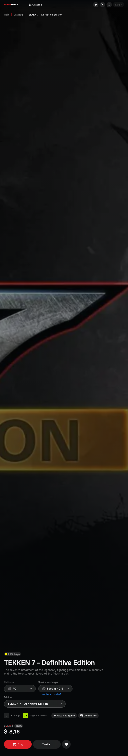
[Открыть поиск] (109, 4)
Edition (8, 697)
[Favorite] (95, 4)
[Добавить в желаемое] (66, 744)
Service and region (48, 682)
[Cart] (102, 4)
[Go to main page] (11, 5)
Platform (9, 682)
